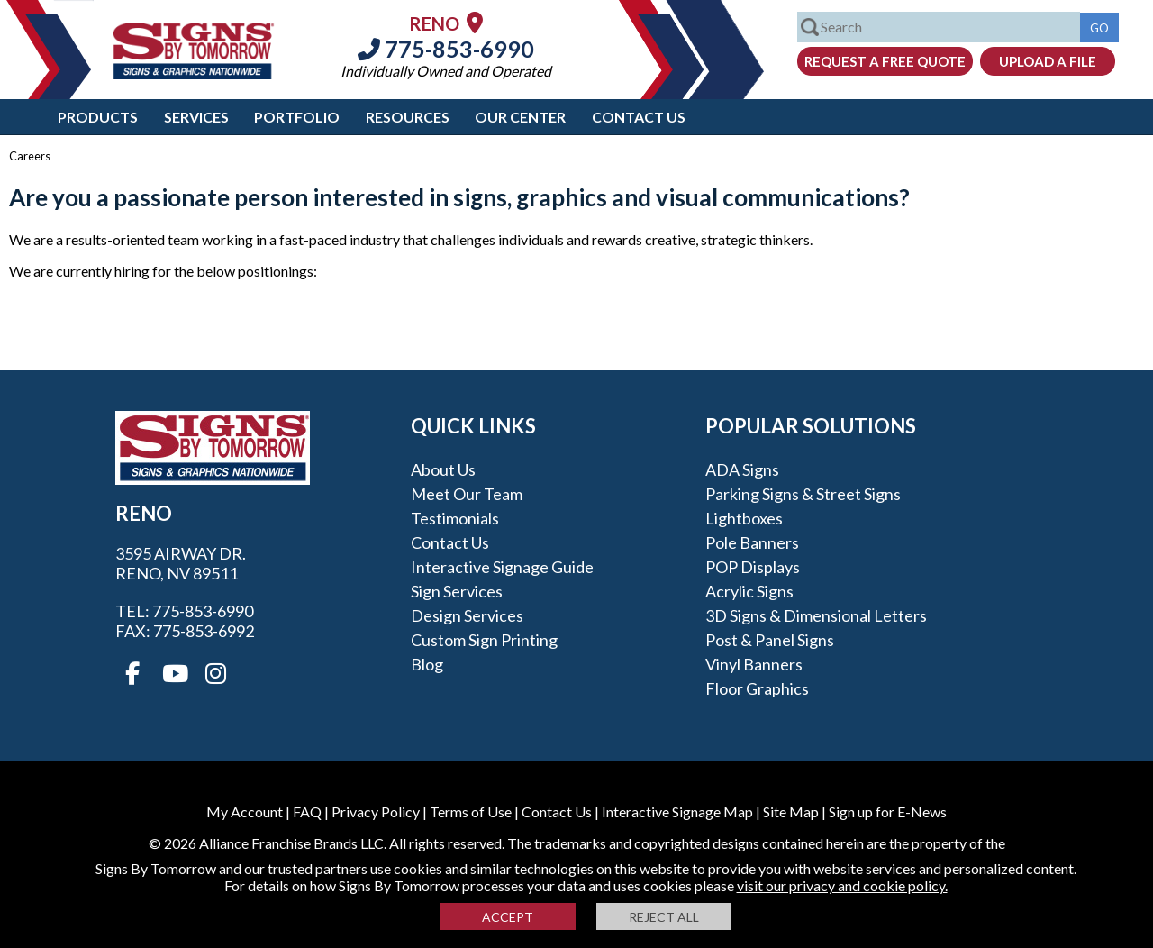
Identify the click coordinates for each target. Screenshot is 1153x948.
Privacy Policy (375, 811)
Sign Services (457, 591)
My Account (244, 811)
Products (98, 116)
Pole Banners (752, 542)
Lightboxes (744, 518)
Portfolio (297, 116)
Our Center (520, 116)
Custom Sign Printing (484, 640)
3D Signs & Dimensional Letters (816, 615)
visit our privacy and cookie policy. (842, 885)
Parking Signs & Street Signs (803, 494)
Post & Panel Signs (769, 640)
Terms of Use (471, 811)
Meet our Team (466, 494)
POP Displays (752, 567)
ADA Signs (742, 469)
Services (196, 116)
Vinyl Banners (754, 664)
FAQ (307, 811)
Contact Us (638, 116)
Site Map (791, 811)
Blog (427, 664)
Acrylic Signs (749, 591)
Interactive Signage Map (677, 811)
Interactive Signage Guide (502, 567)
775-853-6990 (446, 48)
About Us (443, 469)
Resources (407, 116)
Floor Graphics (757, 688)
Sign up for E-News (888, 811)
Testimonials (455, 518)
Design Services (467, 615)
